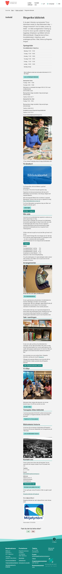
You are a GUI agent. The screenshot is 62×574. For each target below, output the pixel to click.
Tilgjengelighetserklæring (12, 563)
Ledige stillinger (30, 3)
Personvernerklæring (11, 560)
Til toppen (54, 542)
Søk (59, 3)
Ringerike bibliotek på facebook (31, 494)
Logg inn (26, 243)
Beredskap (21, 558)
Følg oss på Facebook (51, 549)
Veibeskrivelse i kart (29, 484)
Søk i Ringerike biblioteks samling (33, 365)
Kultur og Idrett (19, 10)
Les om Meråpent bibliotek (31, 77)
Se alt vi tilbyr (27, 407)
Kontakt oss (37, 3)
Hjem (12, 10)
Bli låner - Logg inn (29, 211)
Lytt (44, 3)
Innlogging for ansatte (24, 563)
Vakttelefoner (22, 560)
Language (51, 3)
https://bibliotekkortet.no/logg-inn (31, 201)
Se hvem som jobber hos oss (31, 487)
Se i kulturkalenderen (29, 296)
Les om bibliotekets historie (31, 433)
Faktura (34, 558)
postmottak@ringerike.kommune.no (41, 556)
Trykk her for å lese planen (31, 419)
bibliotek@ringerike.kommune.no (31, 473)
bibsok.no (41, 357)
